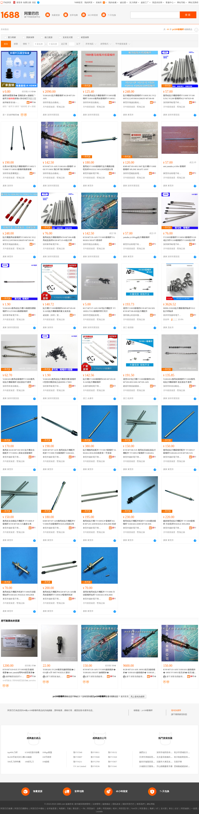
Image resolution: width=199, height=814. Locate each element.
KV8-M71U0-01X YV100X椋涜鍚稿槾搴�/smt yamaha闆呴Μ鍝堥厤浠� (18, 671)
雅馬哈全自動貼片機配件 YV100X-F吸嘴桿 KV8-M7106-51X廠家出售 (18, 522)
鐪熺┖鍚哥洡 (9, 106)
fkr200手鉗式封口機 (16, 757)
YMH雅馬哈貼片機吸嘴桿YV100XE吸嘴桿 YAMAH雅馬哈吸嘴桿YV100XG (99, 97)
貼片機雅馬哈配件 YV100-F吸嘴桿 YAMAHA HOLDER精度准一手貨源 (99, 451)
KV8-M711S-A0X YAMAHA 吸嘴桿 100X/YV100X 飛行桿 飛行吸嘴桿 (59, 168)
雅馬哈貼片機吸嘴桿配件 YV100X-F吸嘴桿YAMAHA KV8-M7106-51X (179, 451)
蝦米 (115, 808)
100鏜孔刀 (29, 762)
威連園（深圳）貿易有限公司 (52, 315)
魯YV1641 (112, 766)
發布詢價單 (176, 710)
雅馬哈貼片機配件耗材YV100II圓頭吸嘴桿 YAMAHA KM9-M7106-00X (139, 522)
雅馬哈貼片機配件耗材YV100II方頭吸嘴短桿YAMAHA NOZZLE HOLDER (19, 593)
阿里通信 (143, 808)
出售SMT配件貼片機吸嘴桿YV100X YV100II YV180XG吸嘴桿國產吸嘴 (19, 168)
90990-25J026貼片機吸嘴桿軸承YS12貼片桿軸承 (179, 309)
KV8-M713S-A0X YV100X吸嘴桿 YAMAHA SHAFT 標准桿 (99, 238)
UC (157, 808)
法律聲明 (96, 804)
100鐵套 (28, 757)
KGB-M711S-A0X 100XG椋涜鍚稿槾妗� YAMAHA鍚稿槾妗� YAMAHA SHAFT (139, 671)
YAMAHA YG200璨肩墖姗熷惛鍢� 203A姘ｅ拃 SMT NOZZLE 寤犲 (59, 671)
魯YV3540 (77, 752)
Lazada (99, 811)
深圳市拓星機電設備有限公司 (12, 173)
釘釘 (177, 808)
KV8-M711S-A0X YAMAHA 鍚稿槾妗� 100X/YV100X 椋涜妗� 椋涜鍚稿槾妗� (179, 671)
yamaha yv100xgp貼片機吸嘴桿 (136, 237)
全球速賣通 (52, 808)
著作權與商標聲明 (82, 804)
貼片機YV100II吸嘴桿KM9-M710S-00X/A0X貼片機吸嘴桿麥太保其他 (59, 309)
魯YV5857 (112, 762)
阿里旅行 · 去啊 (94, 808)
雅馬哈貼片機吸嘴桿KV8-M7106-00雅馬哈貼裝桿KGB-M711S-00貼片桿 (59, 238)
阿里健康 (185, 808)
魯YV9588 (95, 757)
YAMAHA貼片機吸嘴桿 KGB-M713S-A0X (59, 97)
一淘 (83, 808)
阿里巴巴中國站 (37, 808)
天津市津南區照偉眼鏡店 (150, 757)
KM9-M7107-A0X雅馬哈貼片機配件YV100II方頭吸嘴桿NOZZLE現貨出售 (59, 522)
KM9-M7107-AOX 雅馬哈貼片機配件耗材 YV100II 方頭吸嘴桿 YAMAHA (59, 451)
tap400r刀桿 (12, 752)
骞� (33, 102)
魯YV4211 (77, 762)
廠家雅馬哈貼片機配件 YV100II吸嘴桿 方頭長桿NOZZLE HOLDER (179, 522)
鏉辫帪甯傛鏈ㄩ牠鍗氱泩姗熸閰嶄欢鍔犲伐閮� (12, 102)
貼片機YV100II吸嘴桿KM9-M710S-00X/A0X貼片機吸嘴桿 (99, 380)
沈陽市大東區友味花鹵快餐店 (169, 762)
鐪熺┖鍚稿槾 (21, 106)
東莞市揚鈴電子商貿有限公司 (92, 173)
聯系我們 (141, 804)
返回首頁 (125, 696)
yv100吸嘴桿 (147, 710)
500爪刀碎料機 (13, 762)
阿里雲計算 (124, 808)
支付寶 (164, 808)
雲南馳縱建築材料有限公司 (186, 766)
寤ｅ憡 (33, 98)
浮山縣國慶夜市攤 (164, 766)
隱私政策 (116, 804)
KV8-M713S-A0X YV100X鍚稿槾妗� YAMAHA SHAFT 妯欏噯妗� (99, 671)
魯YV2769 (95, 762)
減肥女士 (143, 752)
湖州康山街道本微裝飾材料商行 (132, 315)
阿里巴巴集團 (6, 808)
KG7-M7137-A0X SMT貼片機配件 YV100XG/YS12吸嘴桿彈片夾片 (99, 309)
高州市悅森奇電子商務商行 (172, 315)
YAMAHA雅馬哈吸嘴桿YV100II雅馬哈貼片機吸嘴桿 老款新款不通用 (18, 380)
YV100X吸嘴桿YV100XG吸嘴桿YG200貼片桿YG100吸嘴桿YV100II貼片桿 (179, 238)
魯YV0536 (95, 766)
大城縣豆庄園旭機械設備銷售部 (153, 766)
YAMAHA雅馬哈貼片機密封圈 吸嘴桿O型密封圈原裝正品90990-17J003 (59, 380)
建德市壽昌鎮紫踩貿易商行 (132, 386)
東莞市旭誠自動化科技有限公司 (132, 102)
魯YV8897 (77, 757)
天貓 (69, 808)
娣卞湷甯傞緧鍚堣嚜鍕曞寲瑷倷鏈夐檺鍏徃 (95, 676)
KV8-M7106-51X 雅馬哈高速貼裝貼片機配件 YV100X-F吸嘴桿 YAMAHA (139, 451)
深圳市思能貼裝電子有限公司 (132, 173)
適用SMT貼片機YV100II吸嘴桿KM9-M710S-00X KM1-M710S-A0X (139, 380)
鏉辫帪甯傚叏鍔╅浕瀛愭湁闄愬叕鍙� (15, 676)
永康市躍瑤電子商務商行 (92, 386)
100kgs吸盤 (47, 752)
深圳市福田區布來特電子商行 (169, 752)
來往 (171, 808)
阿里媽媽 (107, 808)
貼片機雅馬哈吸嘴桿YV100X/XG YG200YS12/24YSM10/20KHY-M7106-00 (139, 97)
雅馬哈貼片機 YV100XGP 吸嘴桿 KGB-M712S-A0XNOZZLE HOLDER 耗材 (99, 522)
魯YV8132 (112, 752)
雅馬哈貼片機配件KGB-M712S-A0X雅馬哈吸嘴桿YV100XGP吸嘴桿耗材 (59, 593)
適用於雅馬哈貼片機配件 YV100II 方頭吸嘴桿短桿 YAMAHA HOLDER (99, 593)
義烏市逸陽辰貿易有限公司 (151, 762)
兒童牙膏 (178, 762)
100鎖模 (45, 762)
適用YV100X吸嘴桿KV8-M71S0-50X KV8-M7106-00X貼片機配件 (139, 309)
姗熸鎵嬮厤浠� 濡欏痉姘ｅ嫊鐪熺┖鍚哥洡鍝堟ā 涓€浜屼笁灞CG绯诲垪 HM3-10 (19, 97)
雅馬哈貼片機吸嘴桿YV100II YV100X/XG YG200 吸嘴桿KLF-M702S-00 (179, 97)
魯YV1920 (112, 757)
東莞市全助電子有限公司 (172, 173)
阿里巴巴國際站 (21, 808)
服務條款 (106, 804)
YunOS (134, 808)
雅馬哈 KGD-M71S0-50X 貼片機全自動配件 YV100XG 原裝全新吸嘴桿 (18, 451)
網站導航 (151, 804)
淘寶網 (62, 808)
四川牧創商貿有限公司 (184, 757)
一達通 (194, 808)
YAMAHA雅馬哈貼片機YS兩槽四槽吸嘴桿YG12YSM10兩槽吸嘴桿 (19, 309)
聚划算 (76, 808)
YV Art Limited (79, 766)
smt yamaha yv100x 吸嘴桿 (174, 166)
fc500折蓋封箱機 (32, 752)
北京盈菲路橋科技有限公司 (168, 757)
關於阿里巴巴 (128, 804)
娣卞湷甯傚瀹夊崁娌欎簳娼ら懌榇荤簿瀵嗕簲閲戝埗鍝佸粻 (55, 676)
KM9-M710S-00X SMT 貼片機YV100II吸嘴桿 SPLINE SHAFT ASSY (139, 168)
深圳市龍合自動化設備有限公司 (52, 102)
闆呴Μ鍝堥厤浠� (20, 680)
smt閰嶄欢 (7, 680)
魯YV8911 (95, 752)
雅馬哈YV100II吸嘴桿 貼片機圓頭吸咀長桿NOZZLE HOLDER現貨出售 (98, 168)
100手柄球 (46, 757)
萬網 (152, 808)
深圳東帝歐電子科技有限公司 (172, 102)
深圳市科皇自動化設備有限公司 (92, 102)
